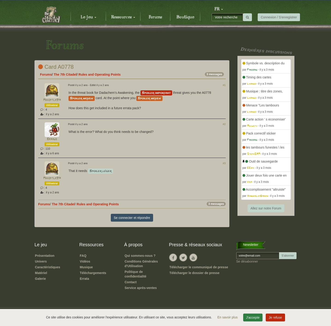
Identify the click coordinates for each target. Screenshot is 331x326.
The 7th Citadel (65, 74)
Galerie (40, 278)
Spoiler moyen (81, 98)
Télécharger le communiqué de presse (198, 267)
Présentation (44, 255)
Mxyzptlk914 (52, 100)
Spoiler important (156, 93)
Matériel (41, 273)
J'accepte (253, 317)
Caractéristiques (47, 267)
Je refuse (275, 317)
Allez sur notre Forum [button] (266, 208)
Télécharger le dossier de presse (194, 273)
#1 (224, 85)
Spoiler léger (100, 171)
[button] (218, 9)
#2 (224, 124)
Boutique (185, 17)
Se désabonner (247, 261)
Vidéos (85, 261)
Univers (41, 261)
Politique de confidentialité (135, 274)
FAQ (83, 255)
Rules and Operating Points (99, 74)
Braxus (52, 139)
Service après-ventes (141, 288)
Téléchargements (93, 273)
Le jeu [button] (88, 17)
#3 (224, 163)
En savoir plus (228, 317)
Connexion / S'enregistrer (279, 17)
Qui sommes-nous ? (140, 255)
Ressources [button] (123, 17)
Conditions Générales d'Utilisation (141, 264)
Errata (84, 278)
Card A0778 (56, 67)
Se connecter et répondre (132, 218)
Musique (86, 267)
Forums (155, 17)
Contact (131, 282)
